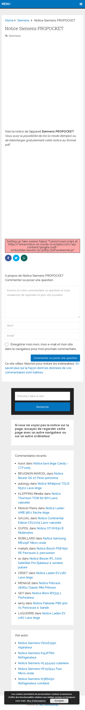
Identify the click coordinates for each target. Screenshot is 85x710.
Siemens (15, 36)
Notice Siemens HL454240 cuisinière (43, 663)
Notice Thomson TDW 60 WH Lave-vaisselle (39, 498)
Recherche (42, 406)
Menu (6, 4)
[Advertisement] (42, 85)
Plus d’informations (36, 701)
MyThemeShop (48, 704)
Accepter (59, 701)
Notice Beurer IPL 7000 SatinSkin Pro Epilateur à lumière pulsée (40, 563)
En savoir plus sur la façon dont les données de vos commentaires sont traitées (42, 368)
